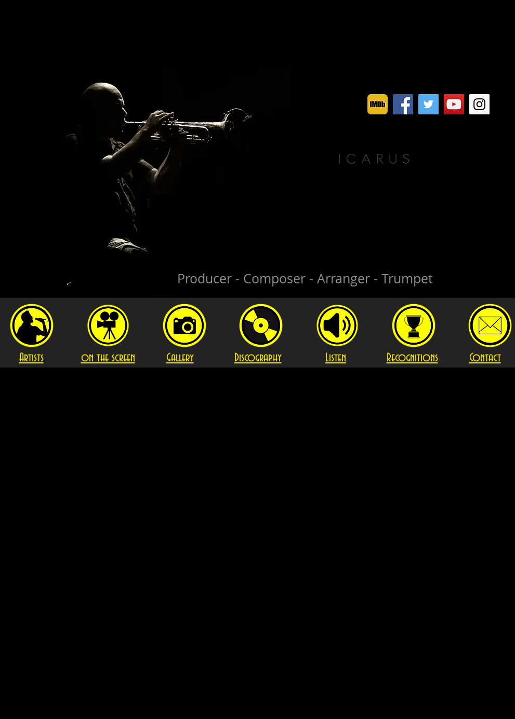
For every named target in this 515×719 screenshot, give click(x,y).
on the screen (108, 357)
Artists (31, 357)
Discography (258, 357)
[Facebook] (403, 104)
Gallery (180, 357)
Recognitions (412, 357)
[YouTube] (454, 104)
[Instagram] (479, 104)
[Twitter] (428, 104)
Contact (485, 357)
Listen (335, 357)
